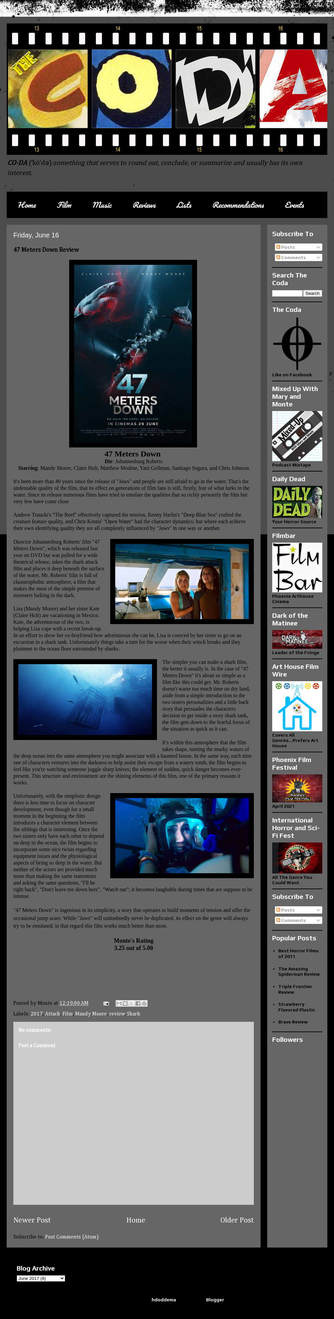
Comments (291, 257)
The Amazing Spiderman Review (299, 971)
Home (26, 205)
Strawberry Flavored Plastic (296, 1006)
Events (294, 205)
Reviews (143, 205)
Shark (133, 1014)
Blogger (215, 1299)
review (117, 1014)
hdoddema (164, 1299)
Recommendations (238, 205)
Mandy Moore (91, 1014)
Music (101, 205)
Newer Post (32, 1220)
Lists (183, 205)
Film (64, 205)
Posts (285, 247)
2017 (37, 1014)
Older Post (237, 1220)
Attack (52, 1014)
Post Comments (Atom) (72, 1237)
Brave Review (293, 1021)
